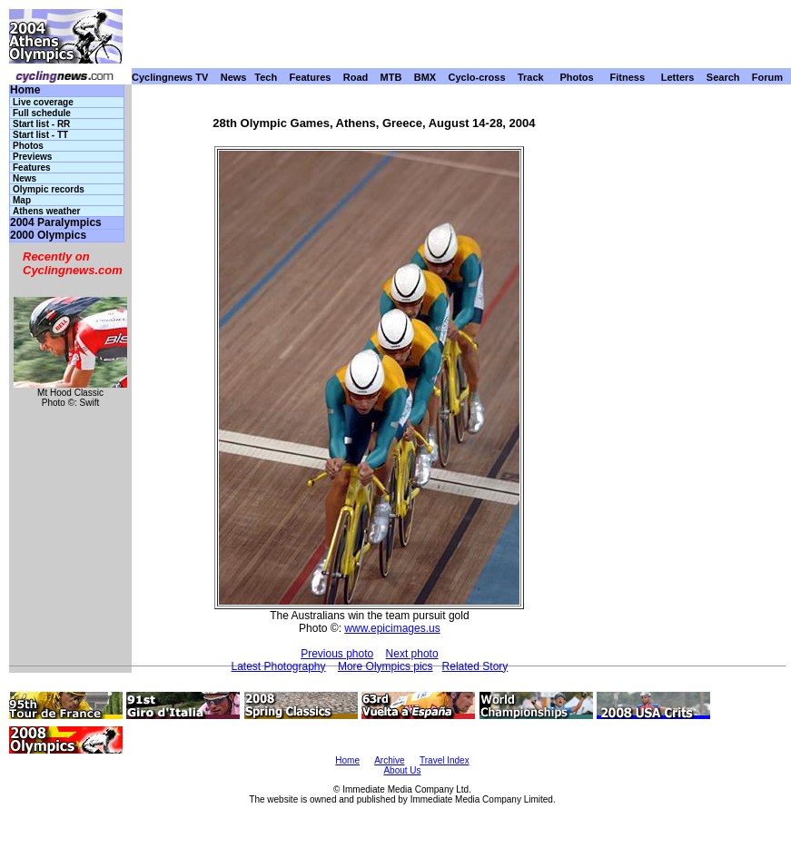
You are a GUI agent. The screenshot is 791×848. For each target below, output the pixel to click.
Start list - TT (40, 135)
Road (356, 77)
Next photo (412, 653)
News (234, 77)
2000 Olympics (48, 236)
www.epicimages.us (392, 628)
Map (22, 200)
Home (25, 90)
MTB (391, 77)
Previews (32, 157)
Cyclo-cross (477, 77)
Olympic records (48, 189)
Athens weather (46, 211)
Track (531, 77)
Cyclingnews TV (170, 77)
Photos (576, 77)
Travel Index (445, 760)
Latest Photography (278, 666)
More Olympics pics (385, 666)
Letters (678, 77)
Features (310, 77)
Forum (767, 77)
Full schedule (42, 113)
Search (723, 77)
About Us (401, 770)
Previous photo (337, 653)
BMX (425, 77)
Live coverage (43, 102)
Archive (389, 760)
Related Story (475, 666)
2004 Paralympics (56, 223)
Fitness (627, 77)
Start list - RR (41, 124)
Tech (265, 77)
